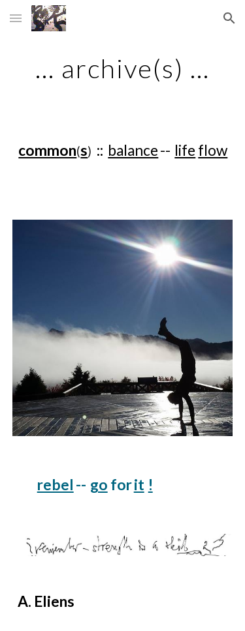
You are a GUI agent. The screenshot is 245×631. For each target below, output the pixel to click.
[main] (122, 68)
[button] (15, 18)
